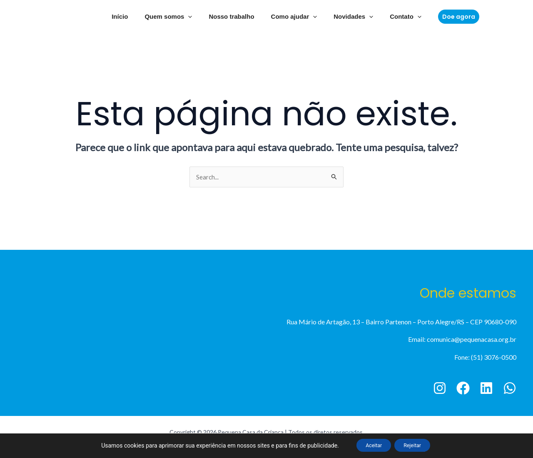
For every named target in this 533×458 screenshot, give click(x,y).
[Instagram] (439, 389)
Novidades (347, 16)
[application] (194, 16)
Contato (395, 16)
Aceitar (369, 445)
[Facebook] (463, 389)
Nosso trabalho (233, 16)
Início (130, 16)
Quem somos (174, 16)
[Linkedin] (486, 389)
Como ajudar (292, 16)
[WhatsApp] (509, 389)
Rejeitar (416, 445)
